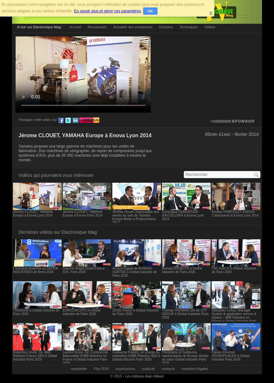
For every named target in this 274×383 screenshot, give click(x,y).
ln (75, 120)
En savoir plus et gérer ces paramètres (107, 11)
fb (61, 120)
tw (68, 120)
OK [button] (150, 11)
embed (89, 120)
